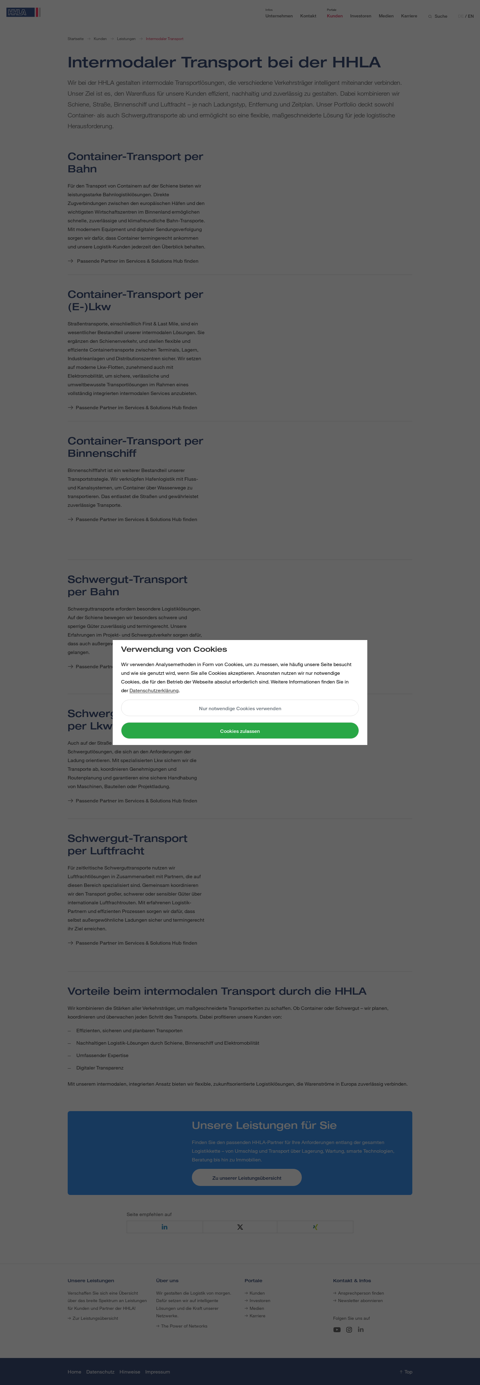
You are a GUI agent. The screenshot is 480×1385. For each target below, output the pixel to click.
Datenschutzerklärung (154, 690)
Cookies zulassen (240, 731)
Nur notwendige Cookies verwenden (240, 708)
